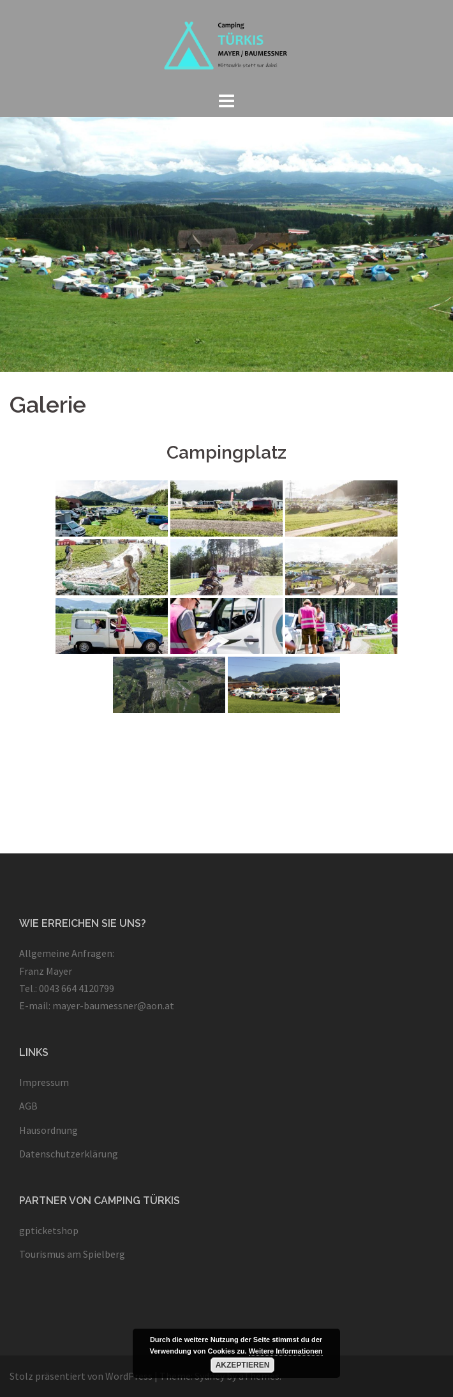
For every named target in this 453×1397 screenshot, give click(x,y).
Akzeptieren (243, 1365)
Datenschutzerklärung (68, 1153)
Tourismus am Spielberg (72, 1254)
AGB (28, 1105)
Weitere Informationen (286, 1351)
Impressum (44, 1082)
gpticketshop (48, 1230)
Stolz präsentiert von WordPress (81, 1376)
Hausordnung (48, 1130)
